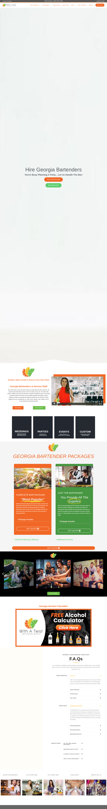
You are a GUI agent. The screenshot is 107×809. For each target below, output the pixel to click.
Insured (72, 675)
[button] (39, 5)
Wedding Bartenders (76, 706)
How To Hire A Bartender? (71, 758)
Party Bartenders (75, 729)
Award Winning (74, 689)
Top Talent (73, 698)
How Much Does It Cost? (71, 749)
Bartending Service (76, 734)
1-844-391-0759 (58, 1)
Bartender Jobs (100, 1)
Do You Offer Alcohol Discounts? (70, 744)
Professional (74, 693)
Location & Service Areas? (72, 754)
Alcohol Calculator (7, 1)
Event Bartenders (75, 725)
